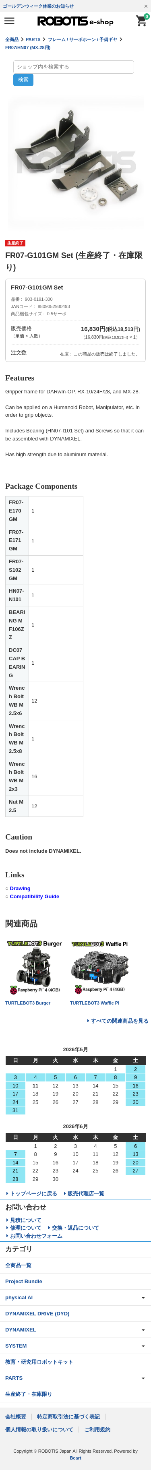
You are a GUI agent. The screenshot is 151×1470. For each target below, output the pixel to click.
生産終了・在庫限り (28, 1394)
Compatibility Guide (34, 896)
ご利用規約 (97, 1430)
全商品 (12, 39)
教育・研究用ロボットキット (39, 1362)
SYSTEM (16, 1346)
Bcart (75, 1458)
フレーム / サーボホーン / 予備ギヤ (82, 39)
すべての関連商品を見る (120, 1021)
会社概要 (15, 1417)
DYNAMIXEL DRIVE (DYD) (37, 1314)
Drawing (20, 888)
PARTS (33, 39)
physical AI (19, 1297)
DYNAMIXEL (20, 1330)
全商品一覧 (18, 1265)
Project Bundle (23, 1281)
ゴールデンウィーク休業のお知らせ (38, 6)
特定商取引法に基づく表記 (68, 1417)
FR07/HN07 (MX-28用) (27, 47)
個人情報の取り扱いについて (39, 1430)
